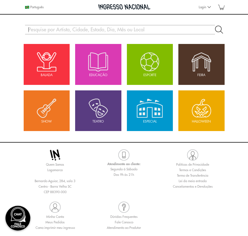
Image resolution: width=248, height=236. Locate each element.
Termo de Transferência (192, 175)
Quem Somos (55, 164)
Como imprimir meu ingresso (55, 227)
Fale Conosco (124, 222)
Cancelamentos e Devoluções (193, 186)
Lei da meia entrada (193, 181)
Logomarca (55, 170)
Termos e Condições (192, 170)
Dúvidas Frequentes (124, 216)
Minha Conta (55, 216)
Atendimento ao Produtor (124, 227)
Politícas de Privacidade (192, 164)
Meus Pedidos (55, 222)
